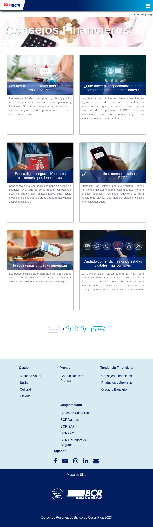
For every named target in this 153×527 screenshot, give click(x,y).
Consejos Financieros (116, 376)
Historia (25, 396)
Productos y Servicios (116, 382)
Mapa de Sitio (76, 474)
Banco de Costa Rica (75, 413)
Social (24, 382)
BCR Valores (70, 419)
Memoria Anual (30, 376)
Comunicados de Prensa (72, 378)
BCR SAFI (68, 426)
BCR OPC (68, 433)
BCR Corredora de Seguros (74, 442)
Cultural (25, 389)
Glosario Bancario (114, 389)
